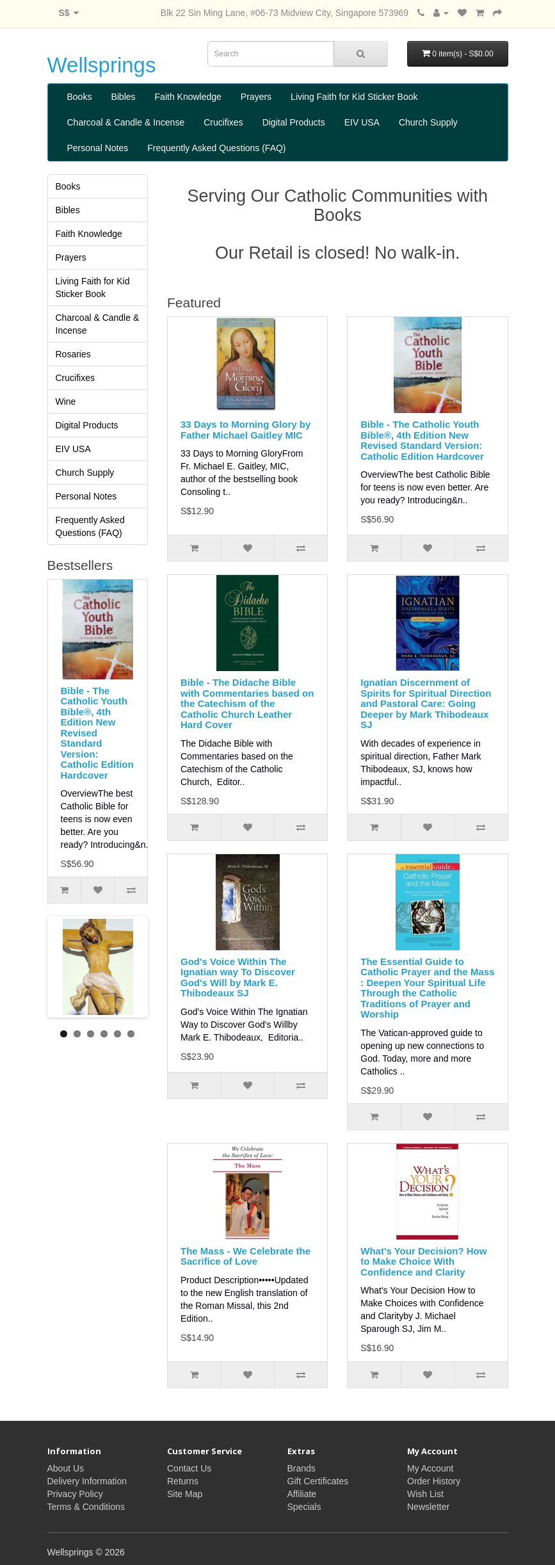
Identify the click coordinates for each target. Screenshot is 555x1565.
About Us (65, 1468)
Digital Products (293, 122)
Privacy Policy (75, 1494)
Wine (66, 401)
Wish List (425, 1494)
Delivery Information (87, 1481)
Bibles (123, 97)
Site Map (184, 1494)
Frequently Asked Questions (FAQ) (216, 148)
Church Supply (428, 122)
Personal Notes (98, 148)
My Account (430, 1468)
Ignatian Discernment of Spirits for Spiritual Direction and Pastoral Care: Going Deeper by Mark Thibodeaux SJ (425, 703)
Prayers (256, 97)
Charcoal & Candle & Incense (126, 122)
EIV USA (362, 122)
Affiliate (302, 1494)
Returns (182, 1481)
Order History (433, 1481)
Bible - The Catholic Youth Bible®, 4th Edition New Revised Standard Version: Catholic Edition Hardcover (97, 733)
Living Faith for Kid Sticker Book (354, 97)
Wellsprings (101, 65)
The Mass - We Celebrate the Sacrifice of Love (245, 1256)
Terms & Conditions (86, 1507)
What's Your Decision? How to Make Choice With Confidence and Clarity (423, 1261)
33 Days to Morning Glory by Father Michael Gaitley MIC (245, 430)
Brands (301, 1468)
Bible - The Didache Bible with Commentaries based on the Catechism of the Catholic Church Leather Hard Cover (247, 703)
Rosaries (73, 354)
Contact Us (189, 1468)
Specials (304, 1507)
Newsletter (428, 1507)
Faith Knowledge (188, 97)
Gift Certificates (318, 1481)
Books (79, 97)
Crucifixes (223, 122)
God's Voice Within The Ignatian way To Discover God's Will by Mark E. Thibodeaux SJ (238, 977)
